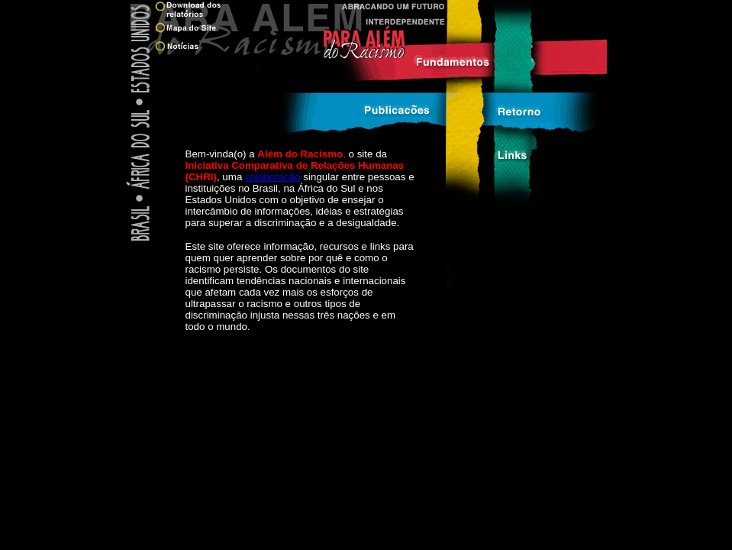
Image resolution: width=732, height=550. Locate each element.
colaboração (273, 177)
